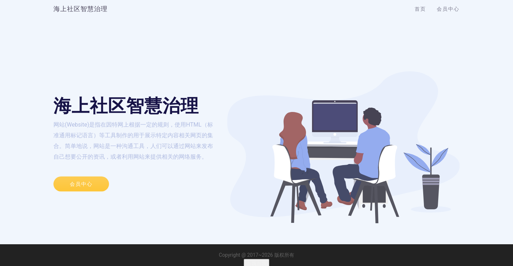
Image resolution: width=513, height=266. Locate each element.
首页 (420, 9)
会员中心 (448, 9)
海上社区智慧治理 (80, 8)
